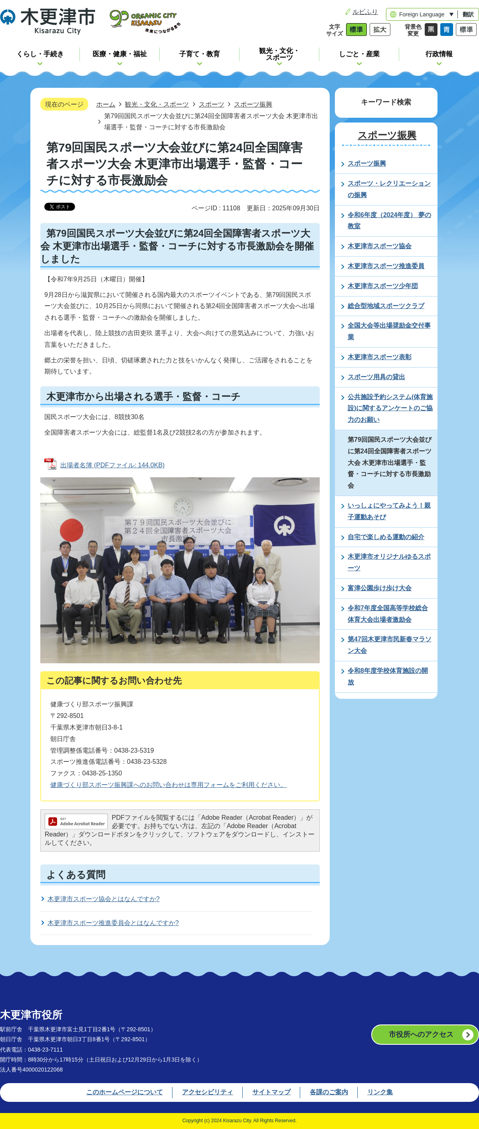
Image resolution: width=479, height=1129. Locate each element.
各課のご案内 (329, 1092)
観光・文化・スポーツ (157, 104)
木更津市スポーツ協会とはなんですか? (104, 899)
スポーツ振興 (253, 104)
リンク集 (380, 1092)
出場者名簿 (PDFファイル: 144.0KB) (112, 465)
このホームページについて (124, 1092)
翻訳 (468, 14)
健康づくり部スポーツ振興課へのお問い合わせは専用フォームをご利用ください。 (168, 784)
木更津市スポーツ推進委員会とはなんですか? (113, 922)
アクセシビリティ (207, 1092)
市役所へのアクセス (421, 1034)
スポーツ (211, 104)
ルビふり (365, 11)
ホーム (105, 104)
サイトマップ (271, 1092)
